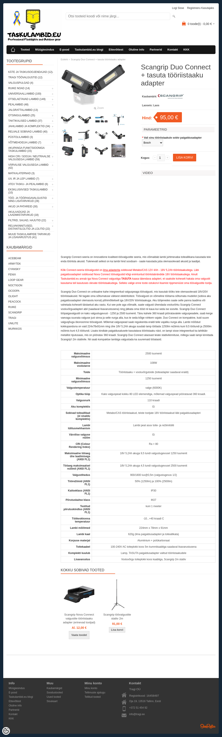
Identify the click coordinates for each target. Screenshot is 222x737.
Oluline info (136, 49)
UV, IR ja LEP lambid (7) (23, 178)
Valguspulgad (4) (20, 82)
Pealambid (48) (18, 104)
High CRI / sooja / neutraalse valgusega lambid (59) (29, 158)
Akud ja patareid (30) (23, 206)
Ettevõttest (116, 49)
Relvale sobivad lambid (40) (27, 131)
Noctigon (15, 285)
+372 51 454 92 (138, 707)
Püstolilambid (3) (20, 137)
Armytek (14, 263)
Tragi (12, 317)
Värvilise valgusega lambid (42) (28, 166)
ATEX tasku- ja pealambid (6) (28, 184)
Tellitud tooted (93, 696)
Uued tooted (54, 696)
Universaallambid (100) (24, 93)
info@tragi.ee (137, 714)
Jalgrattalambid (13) (23, 109)
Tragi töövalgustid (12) (25, 77)
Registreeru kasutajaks (200, 8)
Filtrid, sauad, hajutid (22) (27, 220)
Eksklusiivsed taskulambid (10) (28, 191)
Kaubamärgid (54, 688)
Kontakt (172, 49)
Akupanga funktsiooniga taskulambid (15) (26, 149)
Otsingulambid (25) (21, 115)
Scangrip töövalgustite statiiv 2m (117, 616)
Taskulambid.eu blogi (89, 49)
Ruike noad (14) (19, 88)
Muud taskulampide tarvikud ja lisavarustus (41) (29, 236)
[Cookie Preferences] (6, 731)
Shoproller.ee (207, 726)
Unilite (13, 323)
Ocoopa (14, 290)
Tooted (25, 49)
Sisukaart (52, 701)
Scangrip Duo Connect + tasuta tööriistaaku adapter (98, 59)
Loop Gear (15, 280)
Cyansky (14, 269)
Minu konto (91, 688)
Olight (13, 296)
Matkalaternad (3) (21, 173)
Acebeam (14, 258)
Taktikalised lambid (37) (25, 120)
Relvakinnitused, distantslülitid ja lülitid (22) (29, 227)
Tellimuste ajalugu (95, 692)
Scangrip (15, 312)
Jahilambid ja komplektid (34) (29, 126)
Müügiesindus (44, 49)
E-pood (64, 49)
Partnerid (156, 49)
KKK (186, 49)
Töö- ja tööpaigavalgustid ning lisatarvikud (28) (27, 200)
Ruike (12, 307)
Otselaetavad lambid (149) (27, 99)
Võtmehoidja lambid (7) (24, 142)
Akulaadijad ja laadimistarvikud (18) (23, 213)
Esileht (64, 59)
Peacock (14, 301)
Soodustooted (55, 692)
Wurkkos (15, 328)
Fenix (12, 274)
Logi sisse (178, 8)
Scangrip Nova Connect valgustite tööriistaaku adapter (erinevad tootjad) (79, 618)
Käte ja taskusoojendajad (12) (30, 72)
